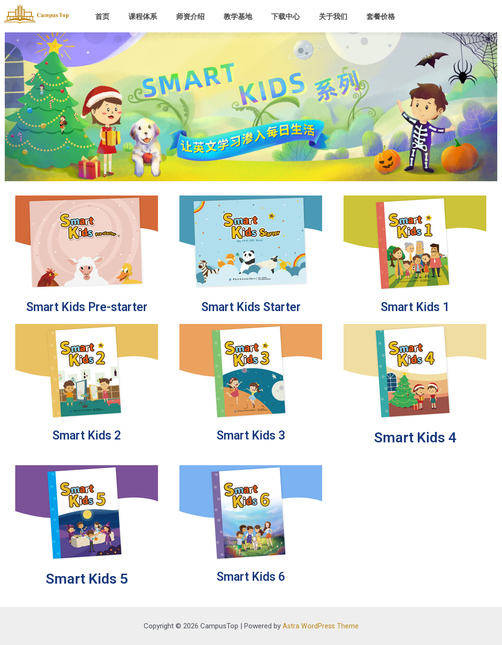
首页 (102, 16)
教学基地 (238, 16)
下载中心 (285, 16)
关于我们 (333, 16)
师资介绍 (190, 16)
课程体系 (142, 16)
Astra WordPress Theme (320, 626)
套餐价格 (380, 16)
